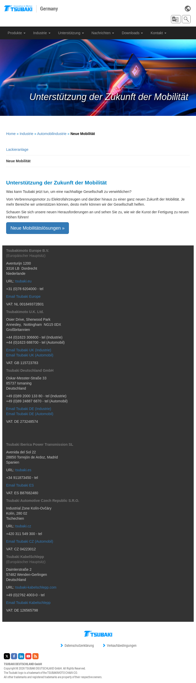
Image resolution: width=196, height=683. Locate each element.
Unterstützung (71, 33)
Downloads (132, 33)
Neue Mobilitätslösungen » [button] (37, 228)
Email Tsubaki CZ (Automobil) (29, 541)
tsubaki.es (23, 470)
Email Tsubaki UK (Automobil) (29, 355)
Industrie (42, 33)
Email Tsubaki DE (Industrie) (28, 409)
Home (11, 134)
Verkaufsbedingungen (119, 645)
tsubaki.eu (23, 281)
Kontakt (158, 33)
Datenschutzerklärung (77, 645)
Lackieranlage (17, 149)
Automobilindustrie (51, 134)
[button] (176, 19)
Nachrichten (103, 33)
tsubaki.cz (23, 526)
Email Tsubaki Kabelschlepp (28, 603)
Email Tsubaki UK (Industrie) (28, 350)
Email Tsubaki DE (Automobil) (29, 414)
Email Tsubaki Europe (23, 296)
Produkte (17, 33)
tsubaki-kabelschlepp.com (35, 587)
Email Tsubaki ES (20, 485)
